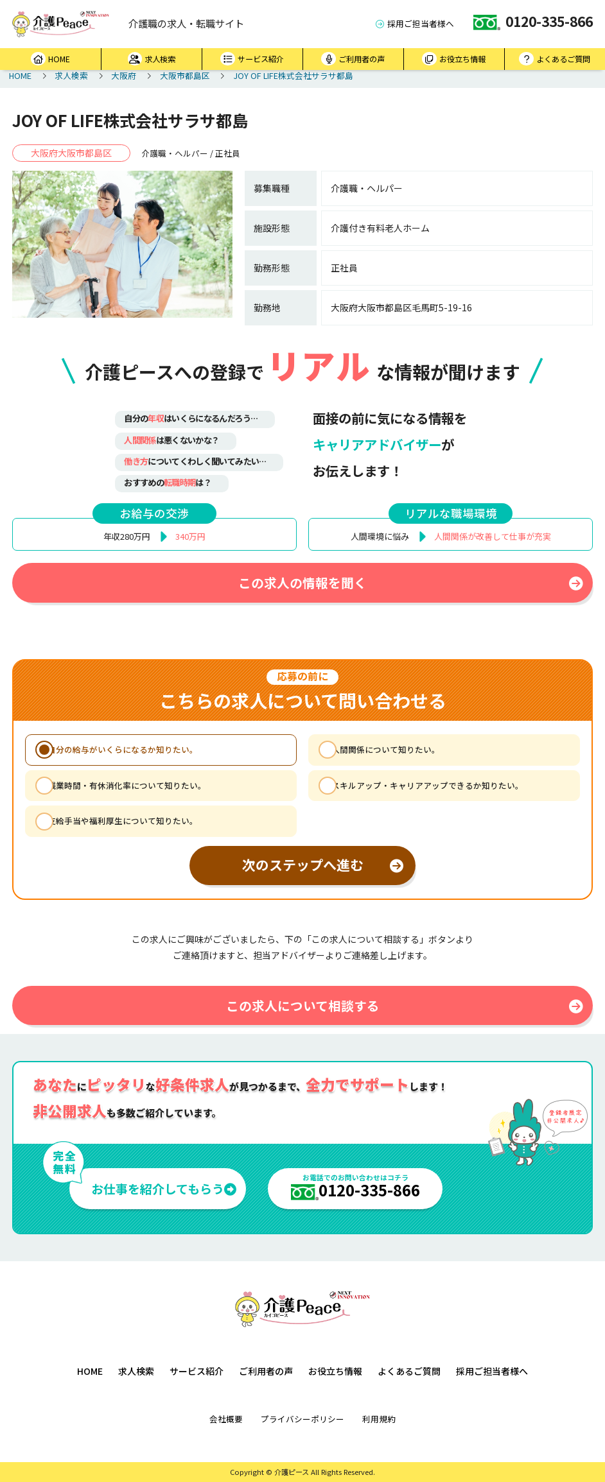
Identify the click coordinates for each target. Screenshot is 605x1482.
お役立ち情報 (454, 59)
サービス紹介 (252, 59)
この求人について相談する (405, 1005)
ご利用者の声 (353, 59)
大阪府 (123, 75)
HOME (50, 59)
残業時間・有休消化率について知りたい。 (127, 785)
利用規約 (379, 1419)
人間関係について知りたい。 (385, 749)
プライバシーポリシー (302, 1419)
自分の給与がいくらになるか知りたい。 (123, 749)
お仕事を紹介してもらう (163, 1188)
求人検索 (152, 59)
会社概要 (226, 1419)
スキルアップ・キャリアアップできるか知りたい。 (427, 785)
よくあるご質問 (554, 59)
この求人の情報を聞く (410, 582)
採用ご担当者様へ (415, 23)
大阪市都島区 (185, 75)
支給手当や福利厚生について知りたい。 (123, 820)
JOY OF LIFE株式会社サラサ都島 (293, 75)
